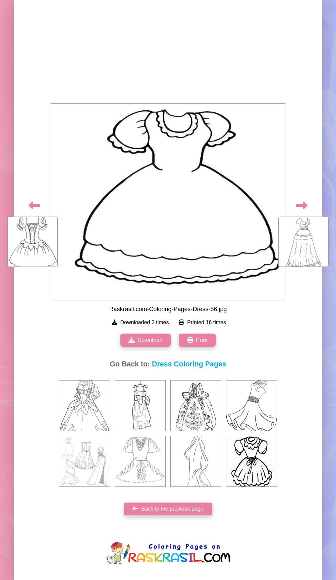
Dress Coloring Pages (189, 364)
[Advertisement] (168, 54)
